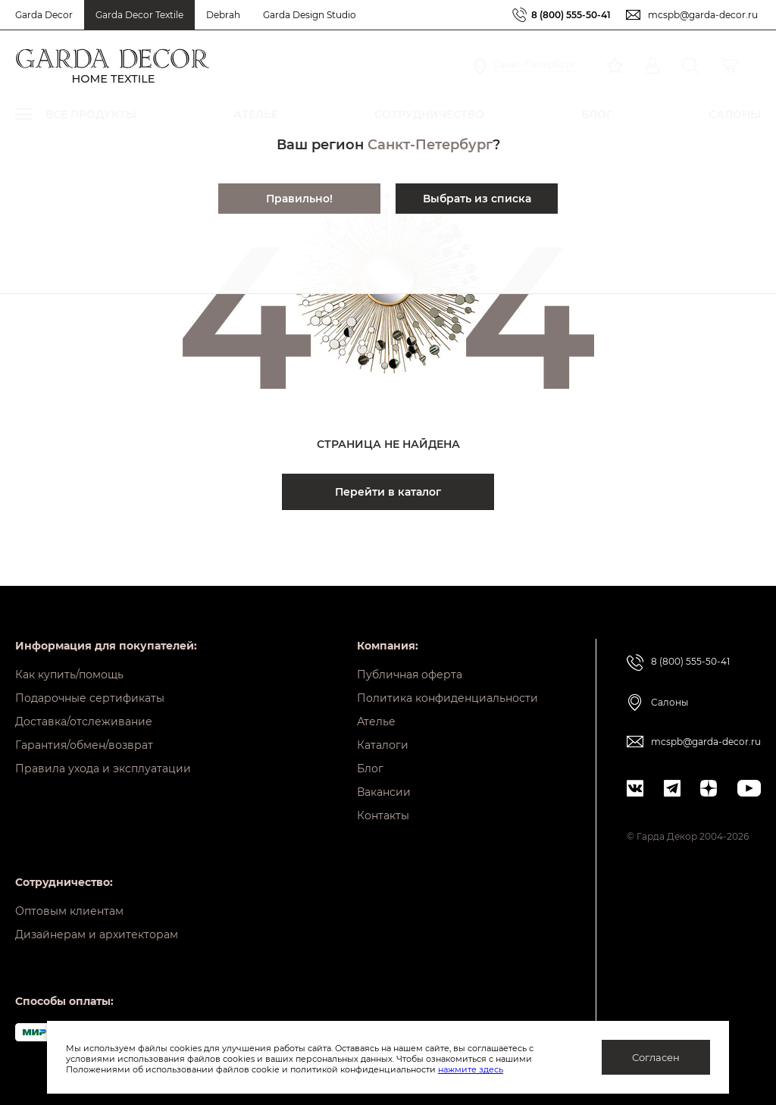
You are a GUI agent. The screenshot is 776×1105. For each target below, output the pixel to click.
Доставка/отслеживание (83, 721)
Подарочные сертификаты (89, 698)
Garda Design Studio (309, 14)
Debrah (223, 14)
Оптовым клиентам (69, 911)
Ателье (376, 721)
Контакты (383, 815)
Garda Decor (44, 14)
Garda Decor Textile (139, 14)
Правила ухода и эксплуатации (103, 768)
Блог (370, 768)
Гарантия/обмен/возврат (84, 745)
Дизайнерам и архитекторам (96, 934)
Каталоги (382, 745)
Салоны (669, 702)
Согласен (656, 1057)
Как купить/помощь (69, 674)
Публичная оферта (409, 674)
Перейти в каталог (388, 492)
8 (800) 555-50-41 (571, 14)
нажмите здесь (470, 1069)
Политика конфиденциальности (447, 698)
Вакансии (384, 792)
